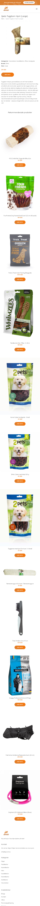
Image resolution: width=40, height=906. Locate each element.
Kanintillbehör (5, 867)
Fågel (2, 861)
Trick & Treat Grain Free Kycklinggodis (20, 273)
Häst (2, 870)
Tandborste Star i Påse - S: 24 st (20, 343)
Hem (2, 19)
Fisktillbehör (4, 864)
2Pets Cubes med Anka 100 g (20, 474)
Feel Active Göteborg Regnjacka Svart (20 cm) (20, 755)
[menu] (37, 9)
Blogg (3, 894)
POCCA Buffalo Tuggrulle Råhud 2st (20, 158)
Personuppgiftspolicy (7, 903)
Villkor (3, 900)
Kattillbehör (4, 880)
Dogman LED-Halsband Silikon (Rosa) (20, 812)
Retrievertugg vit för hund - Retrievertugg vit (20, 584)
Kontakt (3, 897)
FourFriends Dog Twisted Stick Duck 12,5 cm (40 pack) (20, 215)
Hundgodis (31, 61)
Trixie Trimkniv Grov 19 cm (20, 641)
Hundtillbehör (20, 61)
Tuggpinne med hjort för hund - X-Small (20, 549)
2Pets (26, 61)
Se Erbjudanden (29, 2)
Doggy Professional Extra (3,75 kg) (20, 698)
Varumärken (12, 61)
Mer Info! (7, 74)
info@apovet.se (5, 852)
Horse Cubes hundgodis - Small (20, 417)
